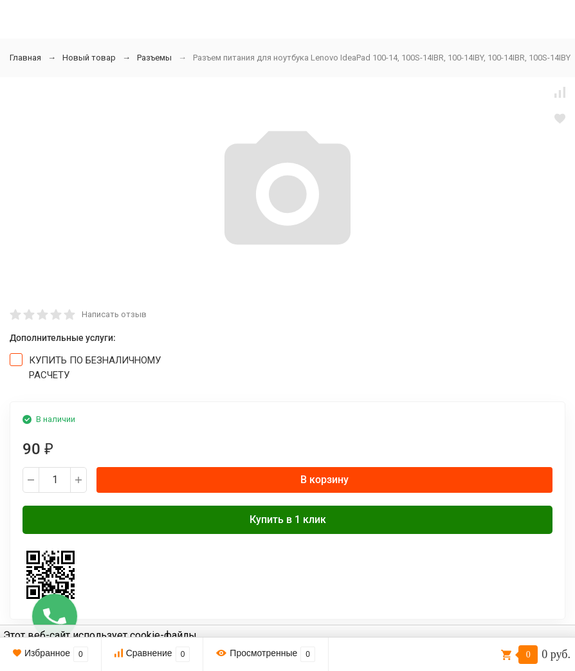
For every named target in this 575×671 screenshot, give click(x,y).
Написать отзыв (114, 314)
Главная (25, 57)
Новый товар (89, 57)
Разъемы (154, 57)
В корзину (324, 479)
